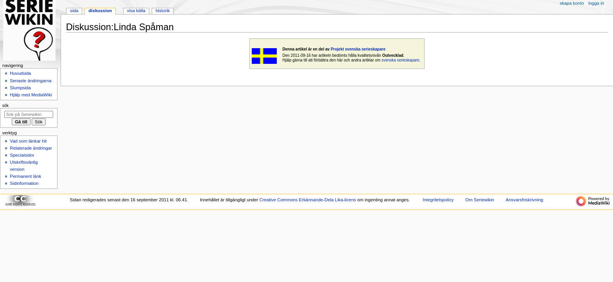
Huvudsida (20, 73)
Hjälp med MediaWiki (31, 94)
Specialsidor (22, 155)
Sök (5, 105)
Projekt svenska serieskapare (358, 49)
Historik (163, 10)
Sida (74, 10)
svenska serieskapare (400, 60)
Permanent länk (25, 176)
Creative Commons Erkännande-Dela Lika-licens (308, 199)
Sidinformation (24, 183)
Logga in (596, 3)
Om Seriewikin (479, 199)
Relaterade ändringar (31, 148)
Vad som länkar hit (28, 141)
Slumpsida (20, 87)
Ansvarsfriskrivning (524, 199)
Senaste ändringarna (30, 80)
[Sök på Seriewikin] (28, 114)
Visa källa (136, 10)
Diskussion (100, 10)
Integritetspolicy (438, 199)
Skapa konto (572, 3)
